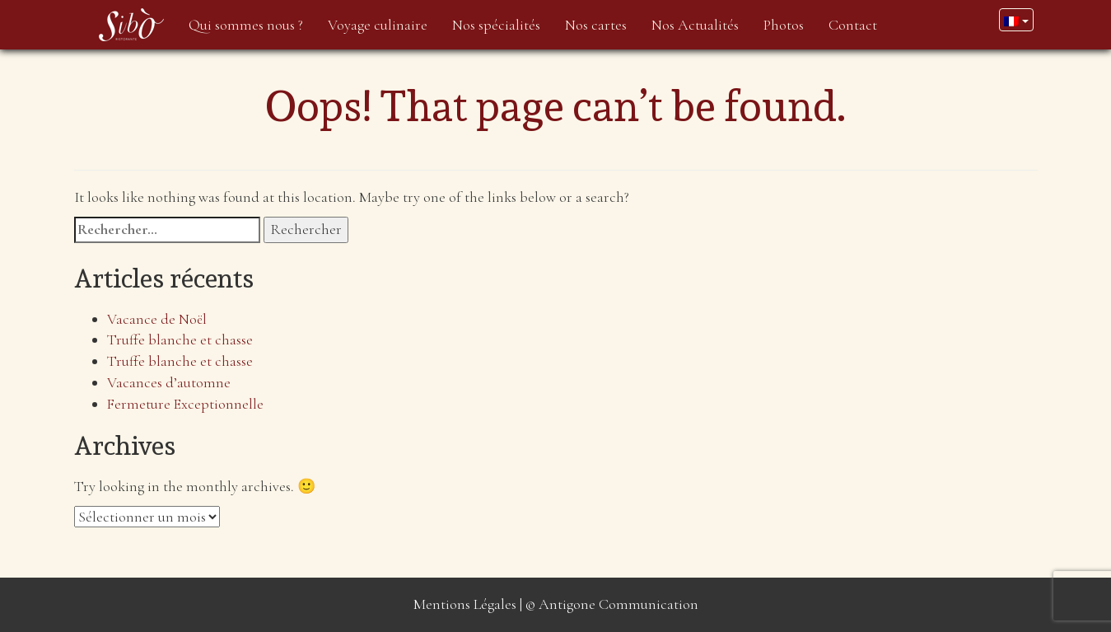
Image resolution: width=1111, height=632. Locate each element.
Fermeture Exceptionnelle (185, 404)
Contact (853, 25)
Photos (783, 25)
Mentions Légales (464, 604)
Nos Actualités (695, 25)
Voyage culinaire (377, 25)
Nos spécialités (496, 25)
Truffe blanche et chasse (180, 339)
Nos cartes (596, 25)
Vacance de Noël (157, 319)
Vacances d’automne (169, 382)
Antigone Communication (618, 604)
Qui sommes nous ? (246, 25)
